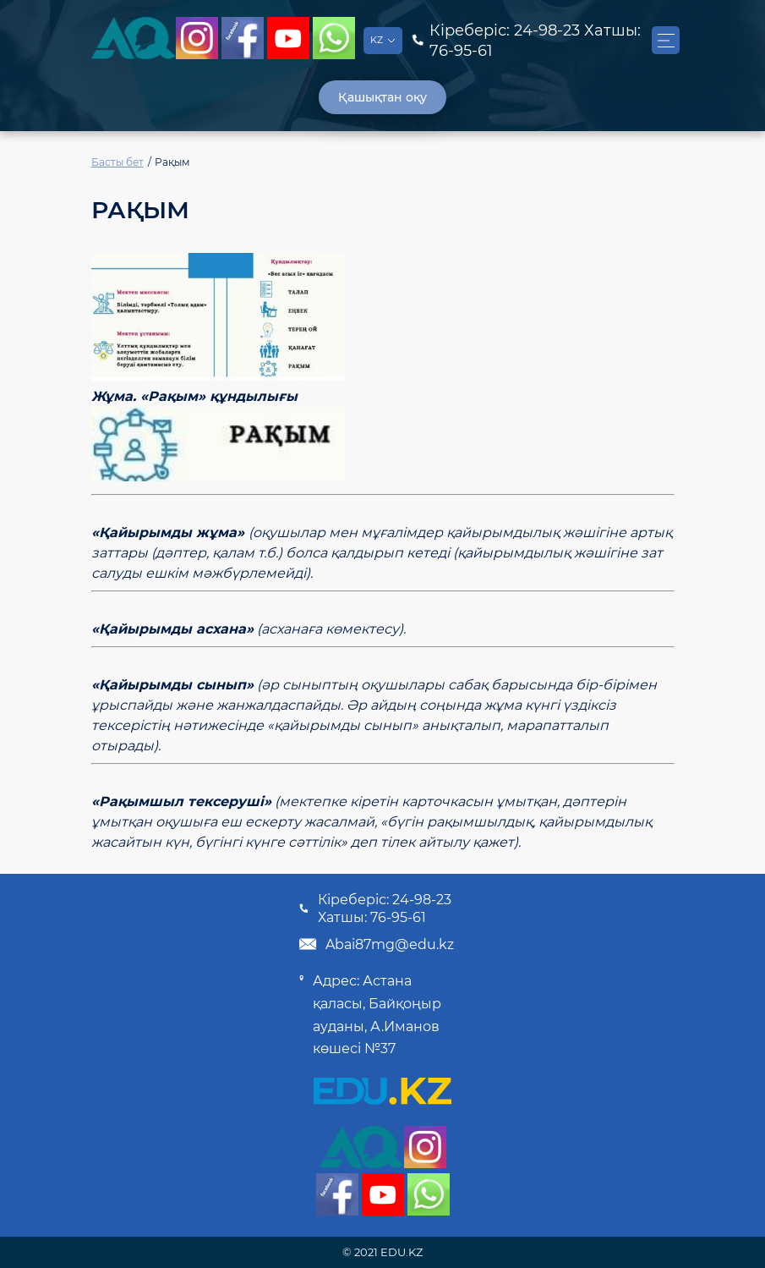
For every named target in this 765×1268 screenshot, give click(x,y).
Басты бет (117, 162)
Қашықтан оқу (382, 97)
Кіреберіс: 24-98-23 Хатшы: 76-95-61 (374, 908)
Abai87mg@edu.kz (376, 944)
